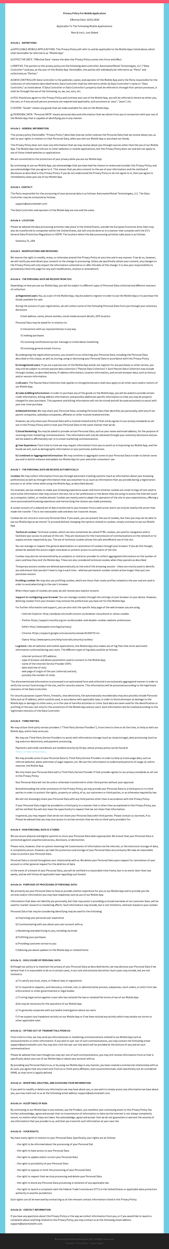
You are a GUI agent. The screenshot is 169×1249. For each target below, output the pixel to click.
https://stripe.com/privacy (30, 751)
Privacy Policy (82, 1243)
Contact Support (96, 1243)
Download (70, 1243)
